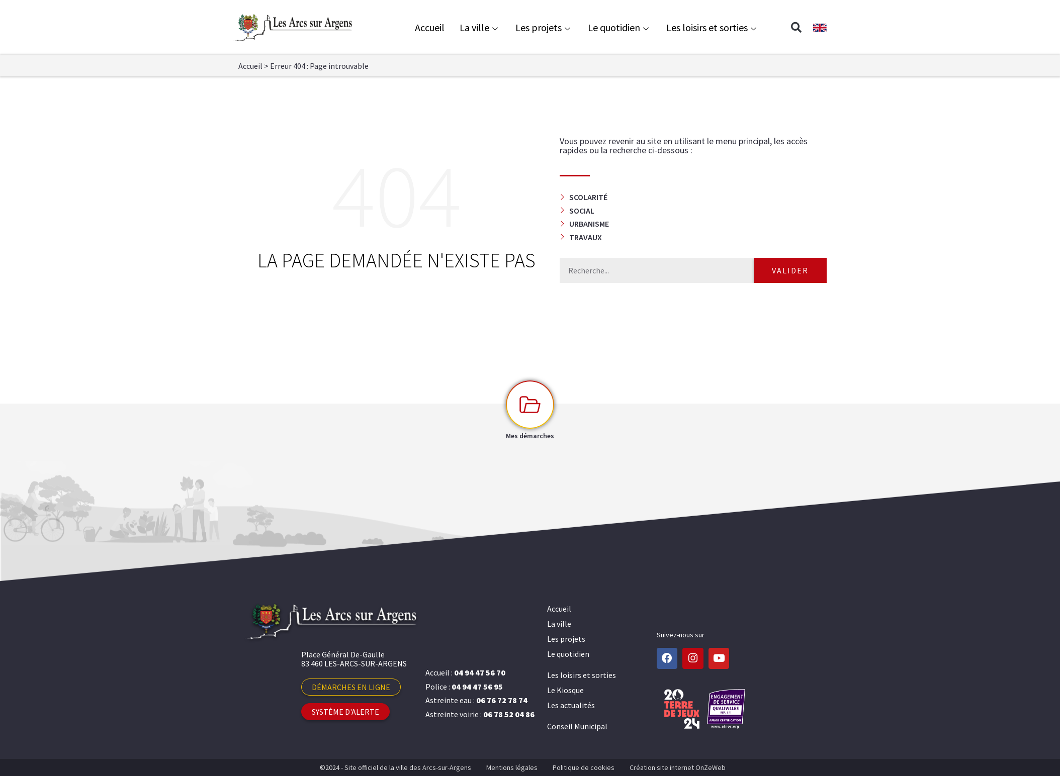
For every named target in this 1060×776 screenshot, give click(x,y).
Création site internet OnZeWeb (678, 767)
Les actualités (571, 705)
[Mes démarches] (530, 404)
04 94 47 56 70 (479, 672)
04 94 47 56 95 (477, 687)
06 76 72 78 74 (501, 700)
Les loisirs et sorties (712, 27)
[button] (796, 27)
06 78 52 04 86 (509, 714)
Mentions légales (512, 767)
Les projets (544, 27)
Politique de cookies (583, 767)
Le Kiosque (565, 690)
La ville (480, 27)
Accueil (430, 27)
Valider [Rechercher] (790, 270)
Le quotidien (619, 27)
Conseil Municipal (577, 726)
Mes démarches (530, 435)
